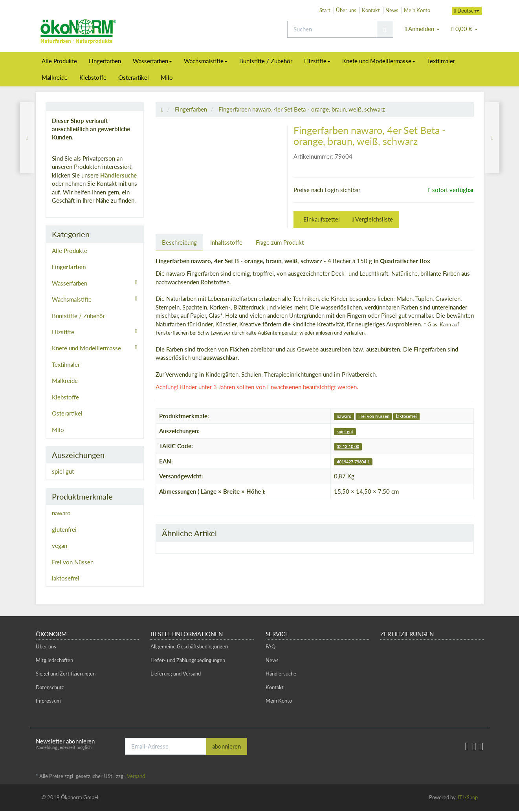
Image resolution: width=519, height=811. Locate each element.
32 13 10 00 (348, 446)
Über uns (346, 10)
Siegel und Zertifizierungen (65, 673)
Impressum (48, 700)
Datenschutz (50, 687)
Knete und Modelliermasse (378, 60)
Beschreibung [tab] (179, 242)
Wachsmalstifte (205, 60)
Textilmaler (441, 60)
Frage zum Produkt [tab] (280, 242)
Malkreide (55, 77)
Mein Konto (417, 10)
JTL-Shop (467, 797)
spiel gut (345, 431)
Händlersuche (118, 175)
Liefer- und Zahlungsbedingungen (187, 660)
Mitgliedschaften (54, 660)
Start (324, 10)
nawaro (344, 416)
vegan (59, 545)
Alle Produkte (59, 60)
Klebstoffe (92, 77)
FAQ (270, 646)
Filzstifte (317, 60)
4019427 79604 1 (353, 461)
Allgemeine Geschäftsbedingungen (189, 646)
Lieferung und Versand (175, 673)
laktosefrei (406, 416)
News (391, 10)
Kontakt (371, 10)
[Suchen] (332, 29)
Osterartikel (133, 77)
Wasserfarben (152, 60)
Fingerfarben (105, 60)
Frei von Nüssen (373, 416)
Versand (136, 776)
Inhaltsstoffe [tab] (226, 242)
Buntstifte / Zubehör (265, 60)
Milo (167, 77)
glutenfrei (64, 529)
